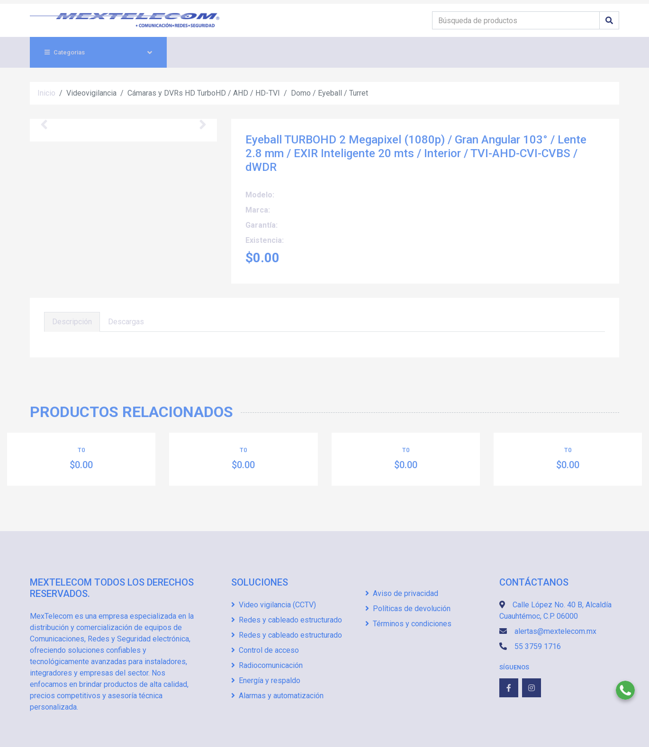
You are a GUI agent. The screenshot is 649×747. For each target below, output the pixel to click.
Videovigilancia (91, 93)
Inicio (46, 93)
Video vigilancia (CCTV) (273, 604)
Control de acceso (265, 650)
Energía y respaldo (265, 680)
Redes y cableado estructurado (286, 619)
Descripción (72, 321)
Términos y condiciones (408, 623)
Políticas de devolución (408, 608)
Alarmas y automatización (277, 695)
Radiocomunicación (267, 665)
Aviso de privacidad (401, 593)
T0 (81, 450)
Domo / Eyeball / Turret (329, 93)
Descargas (126, 321)
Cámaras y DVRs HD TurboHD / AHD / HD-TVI (203, 93)
